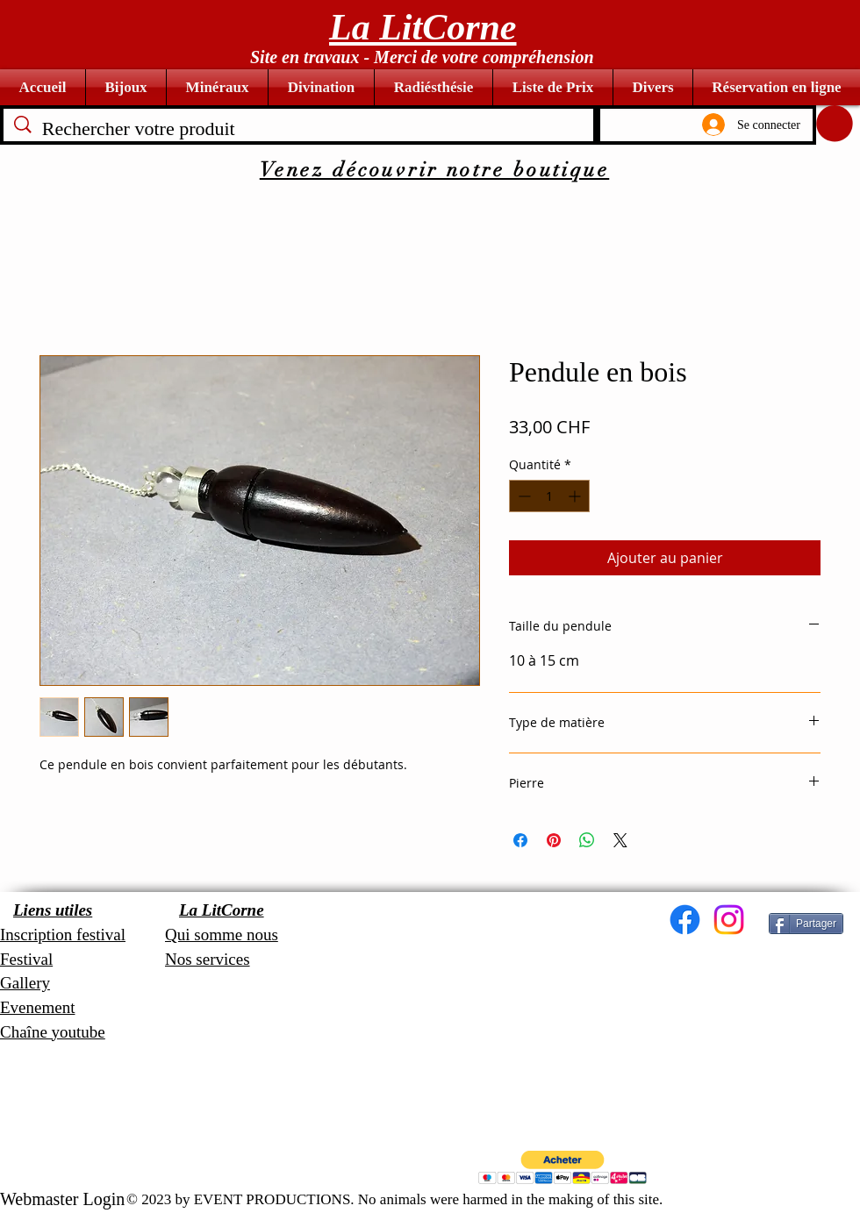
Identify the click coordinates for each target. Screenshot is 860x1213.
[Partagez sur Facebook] (520, 840)
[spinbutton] (549, 496)
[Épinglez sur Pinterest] (553, 840)
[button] (834, 123)
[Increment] (576, 496)
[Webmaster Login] (62, 1199)
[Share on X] (620, 840)
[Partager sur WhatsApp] (587, 840)
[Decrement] (523, 496)
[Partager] (806, 923)
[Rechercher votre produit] (299, 129)
